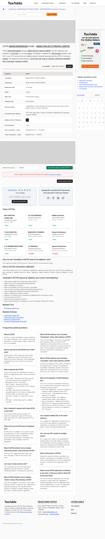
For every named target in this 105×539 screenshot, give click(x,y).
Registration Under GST (11, 315)
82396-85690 (54, 514)
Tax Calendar (83, 88)
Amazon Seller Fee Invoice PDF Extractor (91, 86)
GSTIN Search (83, 82)
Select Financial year (9, 167)
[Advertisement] (37, 31)
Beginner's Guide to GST (12, 319)
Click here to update (55, 174)
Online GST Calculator (85, 80)
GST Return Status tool (11, 308)
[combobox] (28, 167)
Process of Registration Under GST (15, 321)
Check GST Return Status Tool (88, 84)
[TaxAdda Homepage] (15, 3)
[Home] (36, 3)
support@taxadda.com (49, 512)
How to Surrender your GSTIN (13, 317)
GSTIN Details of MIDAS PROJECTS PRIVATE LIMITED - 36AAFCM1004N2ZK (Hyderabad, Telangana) (37, 9)
